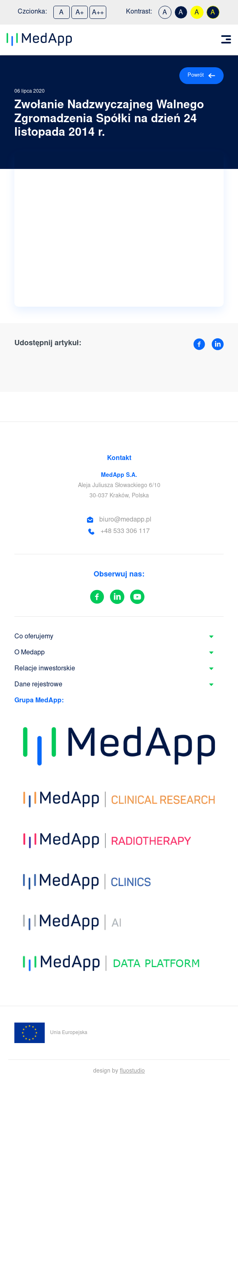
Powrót (201, 75)
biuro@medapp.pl (125, 520)
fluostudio (132, 1071)
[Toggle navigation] (226, 39)
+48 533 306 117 (125, 531)
